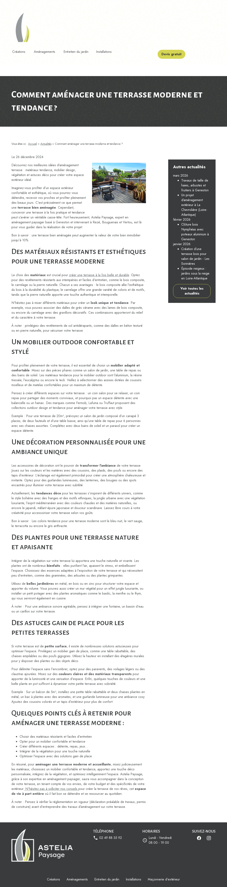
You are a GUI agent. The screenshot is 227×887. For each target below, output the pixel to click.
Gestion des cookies (141, 878)
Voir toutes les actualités (192, 266)
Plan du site (171, 878)
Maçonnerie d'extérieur (164, 860)
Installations (108, 50)
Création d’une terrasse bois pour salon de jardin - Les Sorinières (195, 232)
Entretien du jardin (78, 50)
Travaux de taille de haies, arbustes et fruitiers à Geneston (195, 161)
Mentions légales (60, 878)
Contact (190, 4)
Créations (18, 50)
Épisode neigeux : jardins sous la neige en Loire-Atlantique (195, 249)
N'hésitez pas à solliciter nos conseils (51, 769)
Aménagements (45, 50)
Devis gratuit (178, 50)
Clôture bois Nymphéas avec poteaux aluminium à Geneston (195, 207)
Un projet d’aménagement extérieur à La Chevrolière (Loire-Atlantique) (194, 180)
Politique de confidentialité (99, 878)
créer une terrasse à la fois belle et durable (99, 255)
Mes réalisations (145, 4)
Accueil (103, 4)
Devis (178, 4)
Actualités (164, 4)
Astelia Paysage (121, 4)
